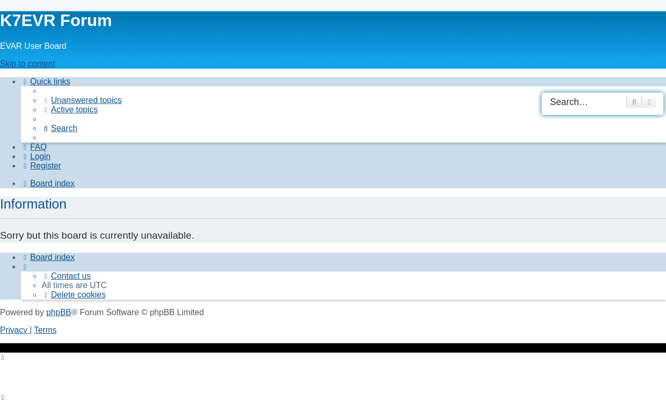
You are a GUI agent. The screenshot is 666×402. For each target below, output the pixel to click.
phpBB (58, 312)
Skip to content (27, 63)
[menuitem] (82, 100)
